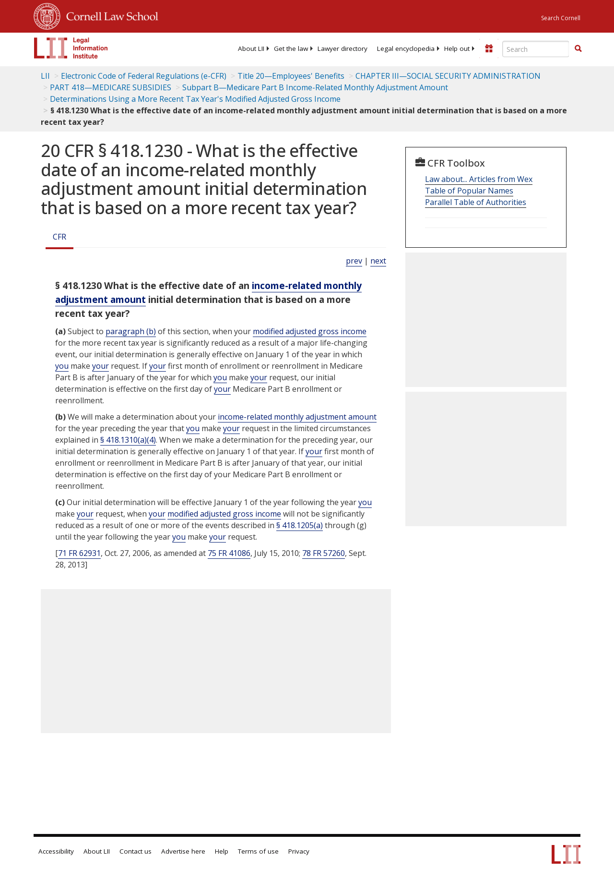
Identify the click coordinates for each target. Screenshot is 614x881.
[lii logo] (71, 48)
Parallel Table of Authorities (475, 202)
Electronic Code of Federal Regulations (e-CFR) (143, 76)
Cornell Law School (109, 15)
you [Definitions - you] (62, 366)
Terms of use (258, 851)
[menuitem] (251, 48)
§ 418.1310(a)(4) (128, 439)
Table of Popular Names (469, 190)
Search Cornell (560, 18)
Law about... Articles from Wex (478, 179)
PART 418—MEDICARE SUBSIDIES (110, 87)
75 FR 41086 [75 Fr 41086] (229, 553)
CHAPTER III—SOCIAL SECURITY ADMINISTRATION (448, 76)
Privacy (298, 851)
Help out (457, 48)
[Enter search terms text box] (535, 49)
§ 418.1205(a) (299, 525)
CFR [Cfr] (59, 236)
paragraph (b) (131, 331)
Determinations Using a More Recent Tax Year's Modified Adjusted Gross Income (195, 99)
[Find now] (578, 49)
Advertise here (183, 851)
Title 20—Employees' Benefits (290, 76)
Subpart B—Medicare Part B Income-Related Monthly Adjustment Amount (315, 87)
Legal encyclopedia (406, 48)
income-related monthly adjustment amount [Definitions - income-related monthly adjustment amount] (297, 416)
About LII (251, 48)
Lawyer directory (342, 48)
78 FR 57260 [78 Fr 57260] (323, 553)
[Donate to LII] (488, 48)
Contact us (135, 851)
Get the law (291, 48)
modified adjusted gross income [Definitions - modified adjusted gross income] (309, 331)
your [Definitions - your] (100, 366)
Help (221, 851)
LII (45, 76)
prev (354, 260)
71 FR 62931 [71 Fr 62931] (79, 553)
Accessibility (56, 851)
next (378, 260)
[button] (578, 48)
